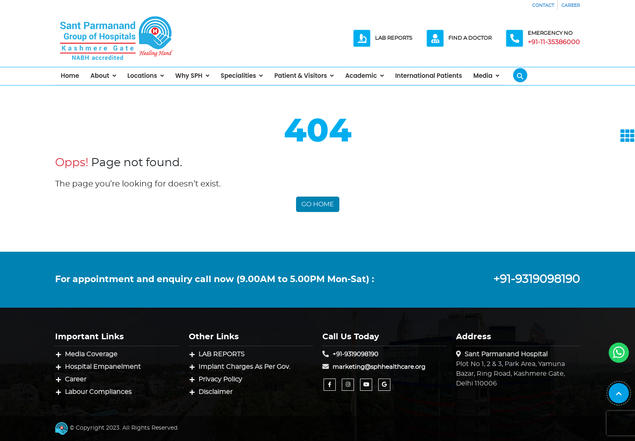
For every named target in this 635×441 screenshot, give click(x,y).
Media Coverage (91, 354)
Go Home (317, 204)
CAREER (570, 5)
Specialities (238, 75)
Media (482, 75)
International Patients (428, 75)
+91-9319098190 (536, 279)
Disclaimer (215, 392)
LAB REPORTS (221, 354)
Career (75, 379)
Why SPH (188, 75)
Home (70, 75)
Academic (361, 75)
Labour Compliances (98, 392)
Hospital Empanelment (103, 367)
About (99, 75)
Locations (142, 75)
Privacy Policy (220, 379)
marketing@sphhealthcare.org (378, 367)
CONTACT (543, 5)
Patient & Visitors (300, 75)
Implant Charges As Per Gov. (244, 367)
